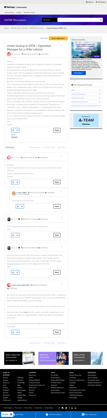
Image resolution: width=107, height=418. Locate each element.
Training (19, 380)
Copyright (72, 382)
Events (31, 377)
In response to (23, 194)
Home (6, 28)
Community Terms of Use (77, 390)
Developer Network (77, 98)
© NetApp (7, 408)
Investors (32, 390)
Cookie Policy (38, 408)
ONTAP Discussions (37, 28)
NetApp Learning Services (79, 102)
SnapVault (14, 137)
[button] (61, 45)
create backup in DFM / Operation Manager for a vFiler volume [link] (57, 28)
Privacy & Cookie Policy (76, 380)
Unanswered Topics (53, 414)
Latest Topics (18, 414)
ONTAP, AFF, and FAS (19, 28)
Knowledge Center (94, 380)
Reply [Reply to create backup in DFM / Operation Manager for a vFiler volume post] (57, 130)
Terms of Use (18, 408)
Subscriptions (92, 375)
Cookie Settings (49, 408)
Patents (71, 385)
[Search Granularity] (49, 20)
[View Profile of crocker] (15, 219)
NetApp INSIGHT (34, 380)
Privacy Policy (28, 408)
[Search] (80, 20)
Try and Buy (54, 375)
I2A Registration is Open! (81, 59)
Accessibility (73, 397)
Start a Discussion (89, 414)
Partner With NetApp (58, 380)
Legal (71, 372)
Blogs (19, 12)
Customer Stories (34, 382)
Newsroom (32, 375)
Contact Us (32, 395)
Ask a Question (58, 38)
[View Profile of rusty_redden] (22, 192)
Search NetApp (92, 377)
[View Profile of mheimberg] (17, 54)
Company (32, 372)
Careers (31, 392)
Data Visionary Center (58, 392)
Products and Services (78, 94)
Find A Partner (55, 377)
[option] (86, 59)
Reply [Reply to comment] (57, 182)
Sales (53, 372)
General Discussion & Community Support (84, 105)
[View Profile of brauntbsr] (16, 157)
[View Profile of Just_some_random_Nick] (21, 285)
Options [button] (43, 38)
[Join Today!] (78, 73)
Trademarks (73, 387)
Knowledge (9, 12)
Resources (92, 372)
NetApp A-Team (29, 12)
